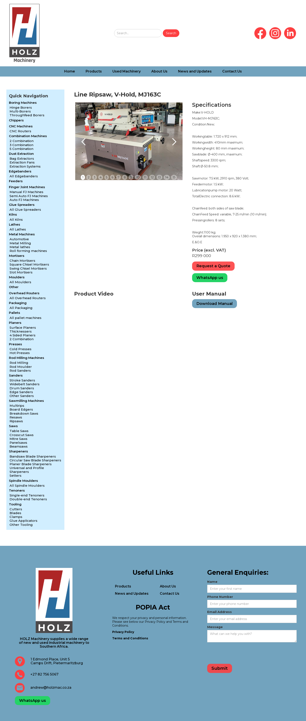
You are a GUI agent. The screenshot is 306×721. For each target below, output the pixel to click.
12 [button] (152, 177)
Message (215, 627)
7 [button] (118, 177)
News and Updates (195, 71)
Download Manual (214, 303)
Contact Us (232, 71)
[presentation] (239, 654)
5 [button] (106, 177)
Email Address (219, 612)
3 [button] (94, 177)
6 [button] (112, 177)
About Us (159, 71)
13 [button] (159, 177)
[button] (83, 141)
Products (94, 71)
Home (69, 71)
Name (212, 582)
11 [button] (145, 177)
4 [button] (101, 177)
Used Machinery (126, 71)
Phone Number (220, 597)
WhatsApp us (209, 277)
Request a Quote (213, 266)
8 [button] (125, 177)
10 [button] (138, 177)
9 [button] (131, 177)
